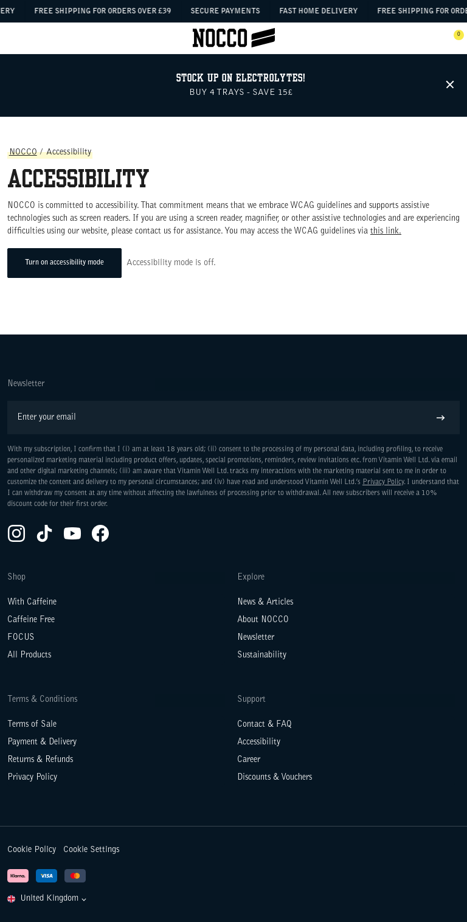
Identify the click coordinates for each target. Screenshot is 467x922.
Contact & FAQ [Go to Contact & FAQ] (264, 725)
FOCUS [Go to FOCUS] (21, 638)
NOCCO (23, 152)
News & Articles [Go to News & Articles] (265, 602)
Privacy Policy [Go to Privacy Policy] (32, 778)
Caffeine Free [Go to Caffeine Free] (31, 620)
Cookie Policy (31, 849)
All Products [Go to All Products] (29, 655)
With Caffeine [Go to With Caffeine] (32, 602)
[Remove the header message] (450, 85)
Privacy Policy (383, 482)
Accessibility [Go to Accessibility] (258, 742)
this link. (385, 231)
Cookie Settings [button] (91, 849)
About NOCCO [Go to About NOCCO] (263, 620)
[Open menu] (13, 38)
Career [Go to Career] (248, 760)
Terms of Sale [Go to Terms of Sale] (32, 725)
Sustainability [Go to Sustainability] (261, 655)
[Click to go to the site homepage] (234, 38)
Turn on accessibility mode (64, 262)
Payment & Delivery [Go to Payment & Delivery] (42, 742)
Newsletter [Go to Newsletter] (255, 638)
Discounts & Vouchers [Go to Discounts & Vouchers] (274, 778)
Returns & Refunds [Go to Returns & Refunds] (40, 760)
